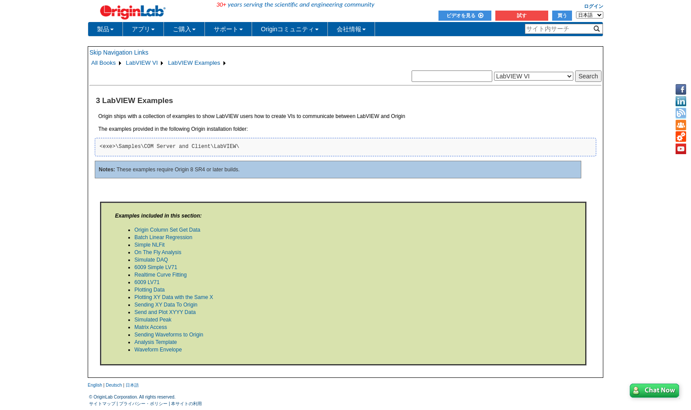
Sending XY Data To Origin (165, 305)
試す (522, 15)
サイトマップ (102, 403)
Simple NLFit (149, 245)
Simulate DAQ (151, 260)
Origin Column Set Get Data (167, 230)
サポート (228, 29)
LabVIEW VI (142, 62)
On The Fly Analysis (158, 252)
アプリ (143, 29)
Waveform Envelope (158, 350)
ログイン (593, 6)
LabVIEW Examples (194, 62)
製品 (105, 29)
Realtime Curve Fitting (160, 275)
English (95, 385)
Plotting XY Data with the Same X (173, 297)
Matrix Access (150, 327)
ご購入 (184, 29)
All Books (103, 62)
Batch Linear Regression (163, 237)
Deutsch (114, 385)
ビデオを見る (464, 15)
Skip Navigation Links (119, 52)
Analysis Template (155, 342)
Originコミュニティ (290, 29)
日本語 (132, 385)
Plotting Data (149, 290)
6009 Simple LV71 (155, 267)
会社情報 (351, 29)
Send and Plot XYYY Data (165, 312)
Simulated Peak (152, 320)
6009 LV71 (147, 282)
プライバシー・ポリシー (143, 403)
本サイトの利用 (186, 403)
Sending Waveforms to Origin (168, 335)
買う (562, 15)
